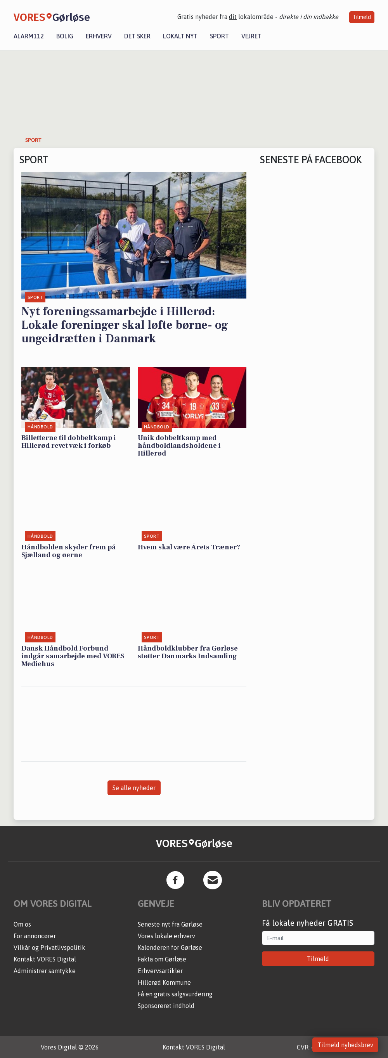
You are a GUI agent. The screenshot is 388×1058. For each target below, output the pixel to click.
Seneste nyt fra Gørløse (170, 924)
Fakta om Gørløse (162, 959)
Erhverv (99, 36)
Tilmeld (362, 17)
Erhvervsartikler (160, 970)
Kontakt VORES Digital (45, 959)
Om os (22, 924)
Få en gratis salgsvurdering (175, 994)
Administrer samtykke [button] (45, 970)
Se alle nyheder (134, 787)
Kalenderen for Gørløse (170, 947)
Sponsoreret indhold (166, 1005)
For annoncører (35, 935)
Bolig (64, 36)
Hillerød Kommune (164, 982)
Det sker (137, 36)
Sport (219, 36)
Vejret (251, 36)
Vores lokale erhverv (166, 935)
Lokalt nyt (180, 36)
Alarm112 (29, 36)
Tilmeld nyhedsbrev (345, 1044)
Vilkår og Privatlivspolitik (49, 947)
